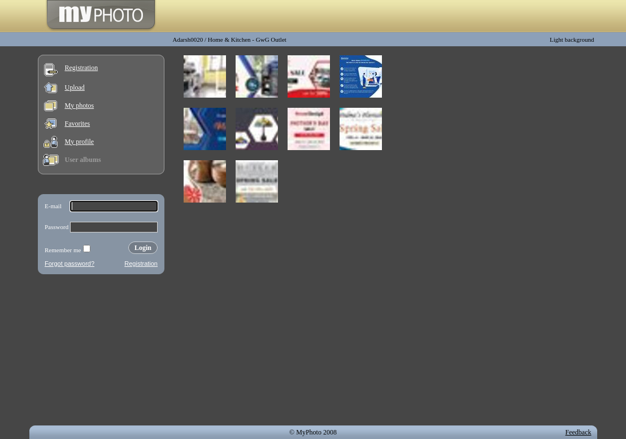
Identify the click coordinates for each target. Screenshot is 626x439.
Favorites (77, 124)
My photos (79, 105)
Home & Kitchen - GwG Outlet (247, 39)
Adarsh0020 (188, 39)
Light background (572, 39)
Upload (75, 87)
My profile (79, 142)
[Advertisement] (101, 352)
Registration (81, 68)
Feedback (579, 432)
